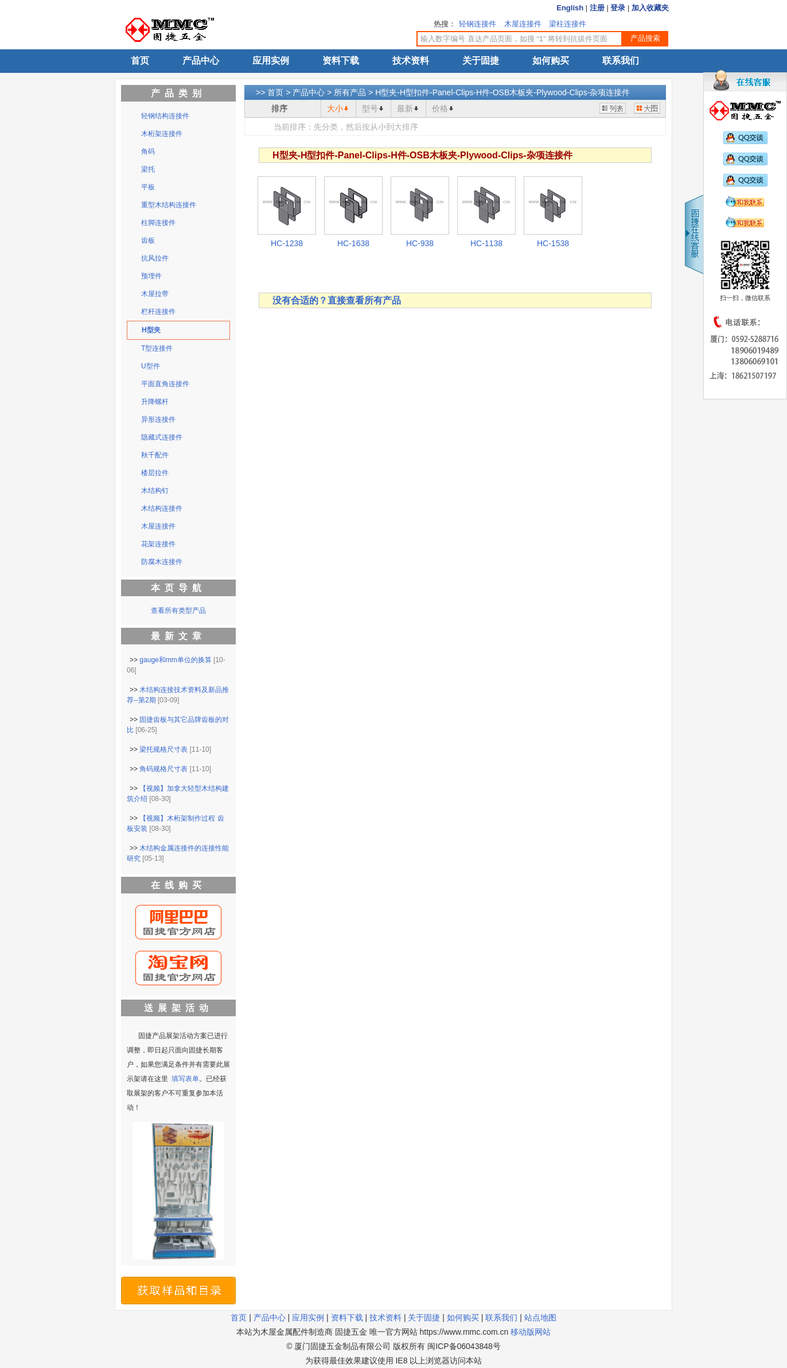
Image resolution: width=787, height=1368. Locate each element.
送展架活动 (178, 1008)
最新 (405, 108)
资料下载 (340, 60)
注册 (597, 7)
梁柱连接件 (567, 24)
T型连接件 (157, 348)
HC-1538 (553, 243)
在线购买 (178, 885)
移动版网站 (531, 1331)
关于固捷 (480, 60)
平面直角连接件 (165, 384)
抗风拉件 (155, 258)
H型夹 (151, 330)
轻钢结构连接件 (165, 116)
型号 (370, 108)
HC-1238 (287, 243)
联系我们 (620, 60)
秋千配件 (155, 455)
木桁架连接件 (161, 134)
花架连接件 (158, 544)
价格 (440, 108)
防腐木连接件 (161, 562)
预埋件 (151, 276)
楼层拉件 (155, 473)
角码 (148, 151)
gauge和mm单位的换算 (175, 660)
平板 (148, 187)
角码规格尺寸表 (163, 769)
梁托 (148, 169)
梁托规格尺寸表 (163, 749)
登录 (617, 7)
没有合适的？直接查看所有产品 (336, 300)
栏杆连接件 (158, 312)
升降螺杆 (155, 402)
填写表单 (185, 1079)
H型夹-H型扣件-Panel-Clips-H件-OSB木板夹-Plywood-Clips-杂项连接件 (502, 92)
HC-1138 (486, 243)
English (569, 7)
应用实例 (270, 60)
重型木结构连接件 (168, 205)
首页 (140, 60)
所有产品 (350, 92)
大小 (335, 108)
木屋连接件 (522, 24)
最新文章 (178, 636)
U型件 (150, 366)
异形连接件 (158, 419)
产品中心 (200, 60)
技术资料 (410, 60)
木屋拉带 (155, 294)
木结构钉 (155, 491)
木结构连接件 (161, 508)
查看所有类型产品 (178, 611)
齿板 (148, 240)
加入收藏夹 (650, 7)
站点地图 (540, 1317)
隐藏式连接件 (161, 437)
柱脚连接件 (158, 223)
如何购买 (550, 60)
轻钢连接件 (477, 24)
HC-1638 (353, 243)
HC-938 (420, 243)
